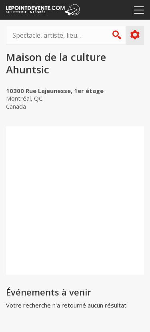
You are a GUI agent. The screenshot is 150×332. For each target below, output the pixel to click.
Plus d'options (134, 34)
